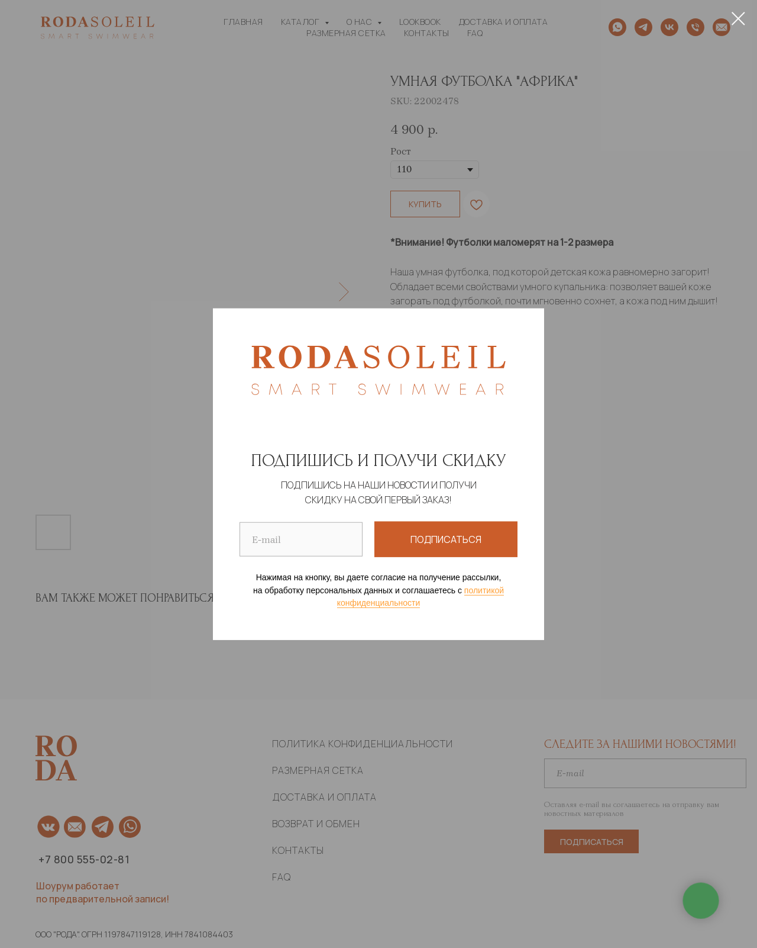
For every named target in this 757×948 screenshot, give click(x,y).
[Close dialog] (738, 18)
